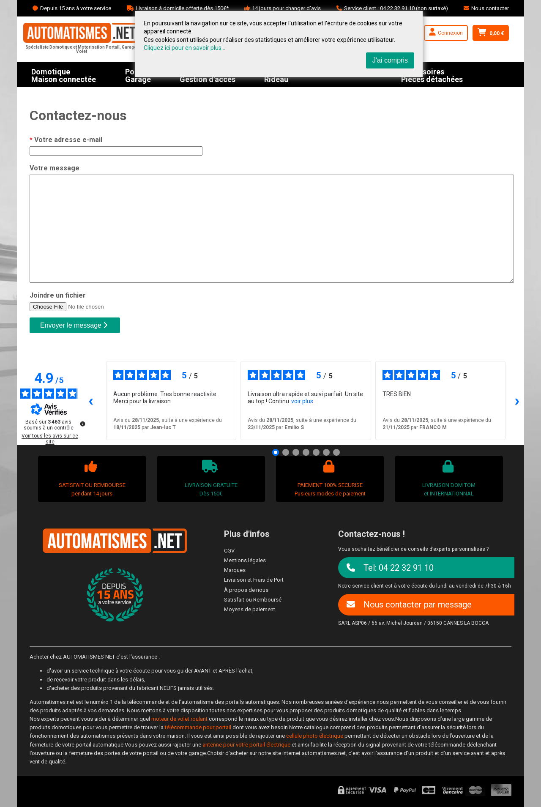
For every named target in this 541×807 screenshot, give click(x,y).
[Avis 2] (285, 452)
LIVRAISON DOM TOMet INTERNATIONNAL (448, 478)
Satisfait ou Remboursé (252, 599)
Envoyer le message (73, 325)
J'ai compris (390, 60)
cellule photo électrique (314, 736)
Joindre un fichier (58, 295)
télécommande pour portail (198, 727)
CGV (229, 550)
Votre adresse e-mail (66, 140)
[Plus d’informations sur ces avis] (82, 423)
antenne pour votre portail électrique (246, 744)
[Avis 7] (336, 452)
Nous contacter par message (409, 604)
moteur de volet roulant (179, 719)
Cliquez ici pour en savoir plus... (184, 47)
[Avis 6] (326, 452)
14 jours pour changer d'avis (286, 8)
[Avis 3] (295, 452)
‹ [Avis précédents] (91, 400)
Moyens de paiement (249, 609)
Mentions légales (245, 560)
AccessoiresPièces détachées (432, 74)
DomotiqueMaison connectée (63, 74)
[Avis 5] (316, 452)
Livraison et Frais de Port (254, 580)
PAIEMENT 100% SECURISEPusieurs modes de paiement (329, 478)
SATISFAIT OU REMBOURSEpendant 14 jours (91, 478)
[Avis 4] (306, 452)
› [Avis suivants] (517, 400)
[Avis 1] (275, 452)
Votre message (54, 168)
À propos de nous (246, 590)
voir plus (302, 401)
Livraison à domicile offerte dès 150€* (182, 8)
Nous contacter (490, 8)
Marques (235, 570)
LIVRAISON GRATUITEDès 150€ (210, 478)
